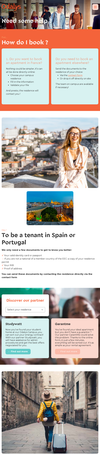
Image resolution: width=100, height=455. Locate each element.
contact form (75, 75)
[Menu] (95, 7)
